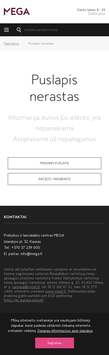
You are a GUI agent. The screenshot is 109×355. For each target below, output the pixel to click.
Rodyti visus (96, 13)
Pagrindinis (11, 43)
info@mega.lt (31, 254)
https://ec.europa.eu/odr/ (24, 300)
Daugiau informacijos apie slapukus (65, 331)
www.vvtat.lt (55, 291)
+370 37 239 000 (25, 247)
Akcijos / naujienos (54, 179)
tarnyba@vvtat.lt (26, 287)
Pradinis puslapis (54, 163)
